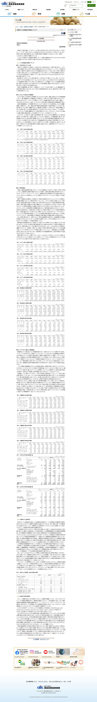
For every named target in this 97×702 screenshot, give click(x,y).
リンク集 (69, 681)
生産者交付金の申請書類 (75, 45)
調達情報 (48, 9)
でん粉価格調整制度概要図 (75, 39)
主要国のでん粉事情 (28, 26)
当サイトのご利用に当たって (55, 681)
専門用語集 (90, 9)
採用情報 (62, 9)
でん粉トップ (72, 29)
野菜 (39, 14)
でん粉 (87, 14)
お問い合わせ (91, 5)
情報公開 (35, 9)
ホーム (16, 26)
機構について (21, 9)
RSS (65, 681)
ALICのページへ (44, 639)
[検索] (74, 5)
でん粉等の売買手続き (75, 42)
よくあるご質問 (73, 32)
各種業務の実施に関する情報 (75, 35)
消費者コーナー (76, 9)
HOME (7, 9)
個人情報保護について (31, 681)
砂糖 (63, 14)
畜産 (15, 14)
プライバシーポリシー (43, 681)
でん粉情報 (36, 639)
